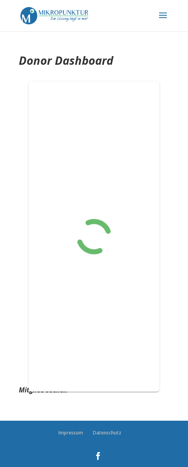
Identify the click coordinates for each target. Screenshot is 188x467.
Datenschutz (107, 432)
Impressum (70, 432)
